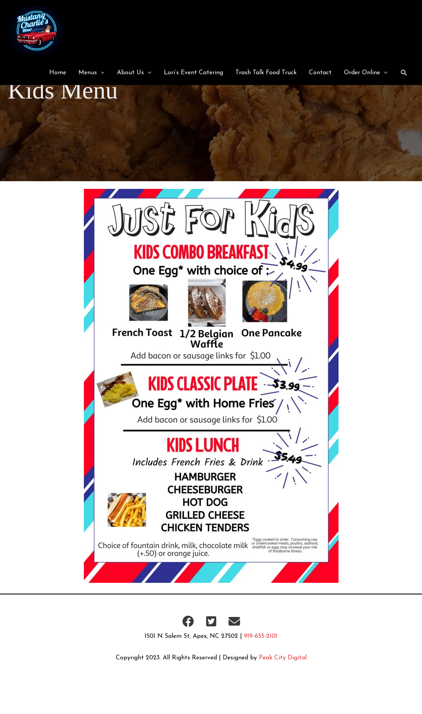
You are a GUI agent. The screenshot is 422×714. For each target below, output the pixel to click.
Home (57, 73)
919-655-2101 (260, 636)
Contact (320, 73)
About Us (130, 73)
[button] (404, 73)
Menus (87, 73)
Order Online (362, 73)
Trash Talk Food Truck (266, 73)
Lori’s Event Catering (193, 73)
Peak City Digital (283, 658)
